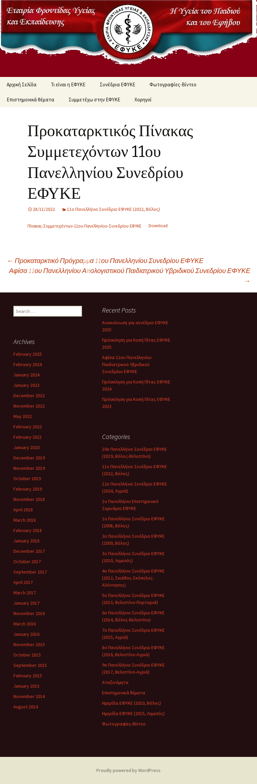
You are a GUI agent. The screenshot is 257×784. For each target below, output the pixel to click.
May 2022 (22, 416)
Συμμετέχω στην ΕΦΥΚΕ (94, 99)
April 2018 (23, 510)
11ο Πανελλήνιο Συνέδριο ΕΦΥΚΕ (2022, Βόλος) (113, 209)
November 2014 (29, 696)
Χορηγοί (143, 99)
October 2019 (27, 478)
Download (158, 226)
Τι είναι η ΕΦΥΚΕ (68, 84)
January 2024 (26, 375)
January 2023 (26, 385)
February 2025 (27, 354)
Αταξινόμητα (115, 682)
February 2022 (27, 427)
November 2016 (29, 613)
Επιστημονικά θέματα (30, 99)
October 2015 (27, 655)
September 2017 (30, 572)
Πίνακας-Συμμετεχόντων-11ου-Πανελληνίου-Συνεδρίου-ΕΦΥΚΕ (84, 226)
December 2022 (29, 396)
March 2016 (24, 624)
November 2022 (29, 406)
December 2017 (29, 551)
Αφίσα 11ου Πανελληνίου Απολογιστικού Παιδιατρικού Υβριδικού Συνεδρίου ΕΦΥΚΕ (129, 275)
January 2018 (26, 541)
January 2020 (26, 447)
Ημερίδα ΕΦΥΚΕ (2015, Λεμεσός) (133, 713)
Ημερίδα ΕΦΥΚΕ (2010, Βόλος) (131, 703)
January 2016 (26, 634)
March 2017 (24, 593)
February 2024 (27, 364)
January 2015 (26, 686)
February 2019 (27, 489)
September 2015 (30, 665)
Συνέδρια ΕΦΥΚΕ (117, 84)
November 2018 (29, 499)
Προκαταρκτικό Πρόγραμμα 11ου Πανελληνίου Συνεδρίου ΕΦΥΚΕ (105, 260)
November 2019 (29, 468)
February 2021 (27, 437)
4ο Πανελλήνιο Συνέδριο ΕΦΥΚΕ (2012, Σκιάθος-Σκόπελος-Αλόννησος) (133, 578)
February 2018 (27, 530)
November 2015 (29, 644)
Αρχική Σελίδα (21, 84)
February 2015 (27, 676)
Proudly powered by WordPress (128, 770)
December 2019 (29, 458)
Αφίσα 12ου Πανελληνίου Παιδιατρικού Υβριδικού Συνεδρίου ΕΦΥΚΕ (127, 364)
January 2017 (26, 603)
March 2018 (24, 520)
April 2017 (23, 582)
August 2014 (25, 707)
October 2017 (27, 561)
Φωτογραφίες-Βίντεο (173, 84)
